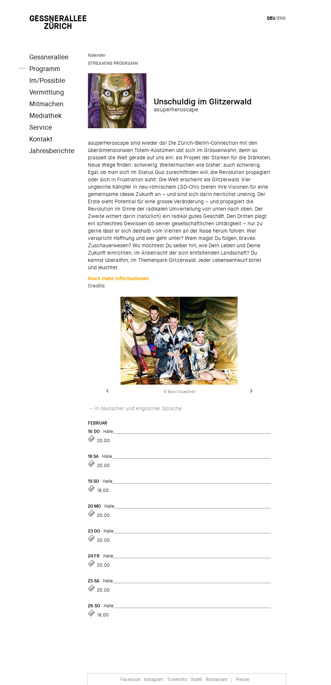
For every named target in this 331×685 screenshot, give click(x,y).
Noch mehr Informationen (118, 278)
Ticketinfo (177, 679)
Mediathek (45, 115)
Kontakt (40, 139)
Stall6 (196, 679)
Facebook (130, 679)
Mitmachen (46, 104)
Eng (281, 18)
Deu (271, 18)
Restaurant (216, 679)
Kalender (96, 55)
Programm (44, 68)
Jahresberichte (51, 151)
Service (40, 127)
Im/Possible (47, 80)
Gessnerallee (48, 57)
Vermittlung (46, 92)
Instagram (153, 679)
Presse (242, 679)
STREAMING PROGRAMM (113, 63)
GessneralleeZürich (58, 22)
